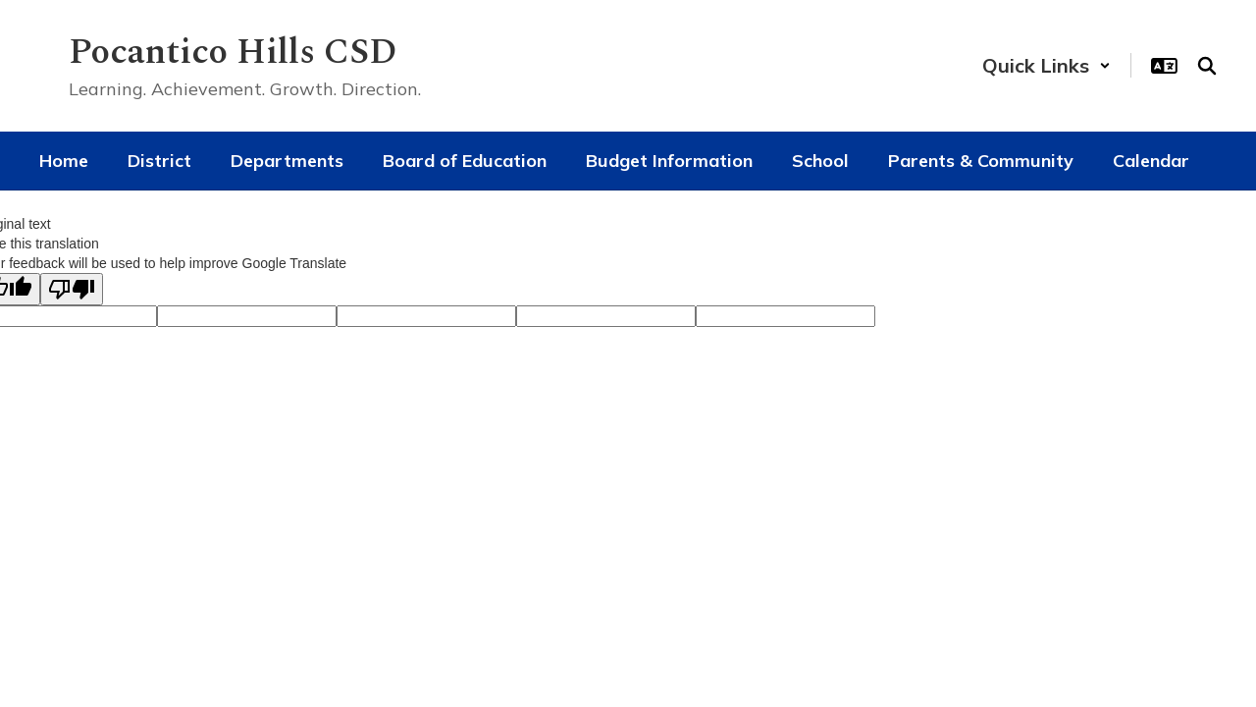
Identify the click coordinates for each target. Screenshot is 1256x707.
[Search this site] (1207, 66)
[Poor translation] (71, 289)
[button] (1046, 65)
